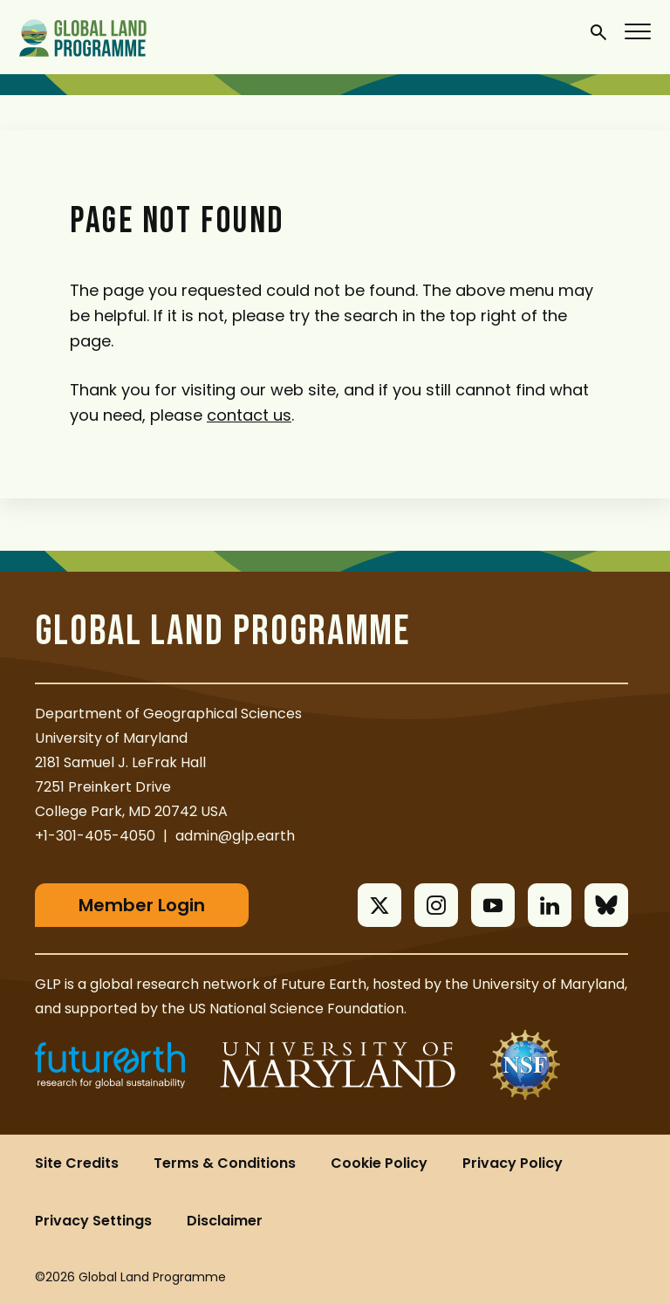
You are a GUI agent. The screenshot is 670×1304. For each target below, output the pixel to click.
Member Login (142, 905)
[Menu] (639, 30)
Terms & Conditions (225, 1163)
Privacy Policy (512, 1163)
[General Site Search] (598, 31)
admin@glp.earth (235, 836)
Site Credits (77, 1163)
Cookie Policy (379, 1163)
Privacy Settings (93, 1221)
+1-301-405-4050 (95, 836)
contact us (249, 415)
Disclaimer (225, 1221)
